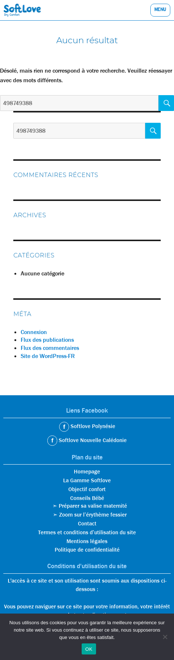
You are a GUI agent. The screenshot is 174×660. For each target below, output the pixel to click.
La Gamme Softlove (87, 480)
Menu (160, 10)
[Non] (164, 636)
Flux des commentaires (50, 348)
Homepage (87, 471)
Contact (87, 523)
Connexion (34, 332)
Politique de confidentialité (87, 549)
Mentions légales (87, 541)
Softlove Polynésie (92, 426)
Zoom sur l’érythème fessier (93, 514)
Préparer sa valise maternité (93, 506)
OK (88, 649)
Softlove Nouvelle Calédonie (92, 440)
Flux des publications (47, 340)
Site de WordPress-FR (48, 356)
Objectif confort (87, 489)
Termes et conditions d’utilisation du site (87, 532)
